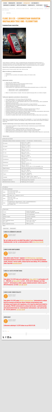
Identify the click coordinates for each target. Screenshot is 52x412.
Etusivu (5, 3)
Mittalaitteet (27, 3)
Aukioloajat (7, 317)
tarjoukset (13, 228)
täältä (20, 285)
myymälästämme (17, 263)
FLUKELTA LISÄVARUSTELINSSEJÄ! (12, 232)
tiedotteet (5, 228)
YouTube (10, 337)
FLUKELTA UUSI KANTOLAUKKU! (12, 249)
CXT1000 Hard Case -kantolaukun (34, 258)
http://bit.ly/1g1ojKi (38, 242)
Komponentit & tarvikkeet (9, 5)
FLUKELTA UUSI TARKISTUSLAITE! (12, 292)
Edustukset (19, 3)
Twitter (3, 337)
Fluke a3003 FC (34, 279)
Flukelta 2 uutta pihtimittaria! (13, 271)
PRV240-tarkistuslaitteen (26, 300)
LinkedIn (8, 337)
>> (8, 331)
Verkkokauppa (11, 3)
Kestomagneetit (35, 3)
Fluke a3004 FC (17, 281)
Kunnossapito (31, 5)
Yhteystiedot (39, 5)
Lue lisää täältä (20, 309)
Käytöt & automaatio (21, 5)
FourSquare (13, 337)
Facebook (6, 337)
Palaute (46, 5)
